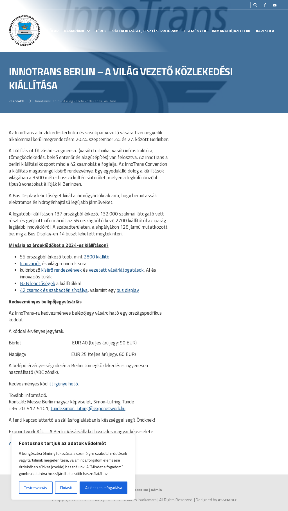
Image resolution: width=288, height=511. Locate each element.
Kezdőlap (49, 31)
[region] (73, 467)
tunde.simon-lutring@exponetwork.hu (88, 408)
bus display (128, 290)
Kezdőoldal (17, 101)
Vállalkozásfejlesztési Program (145, 31)
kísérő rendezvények (61, 270)
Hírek (101, 31)
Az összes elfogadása (103, 487)
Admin (156, 490)
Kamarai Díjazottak (231, 31)
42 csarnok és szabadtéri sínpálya (54, 290)
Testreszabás (35, 487)
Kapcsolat (266, 31)
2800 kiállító (96, 256)
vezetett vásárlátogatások (116, 270)
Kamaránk (74, 31)
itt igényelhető (63, 383)
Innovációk (30, 263)
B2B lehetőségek (37, 283)
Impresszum (137, 490)
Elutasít (66, 487)
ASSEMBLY (227, 500)
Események (195, 31)
